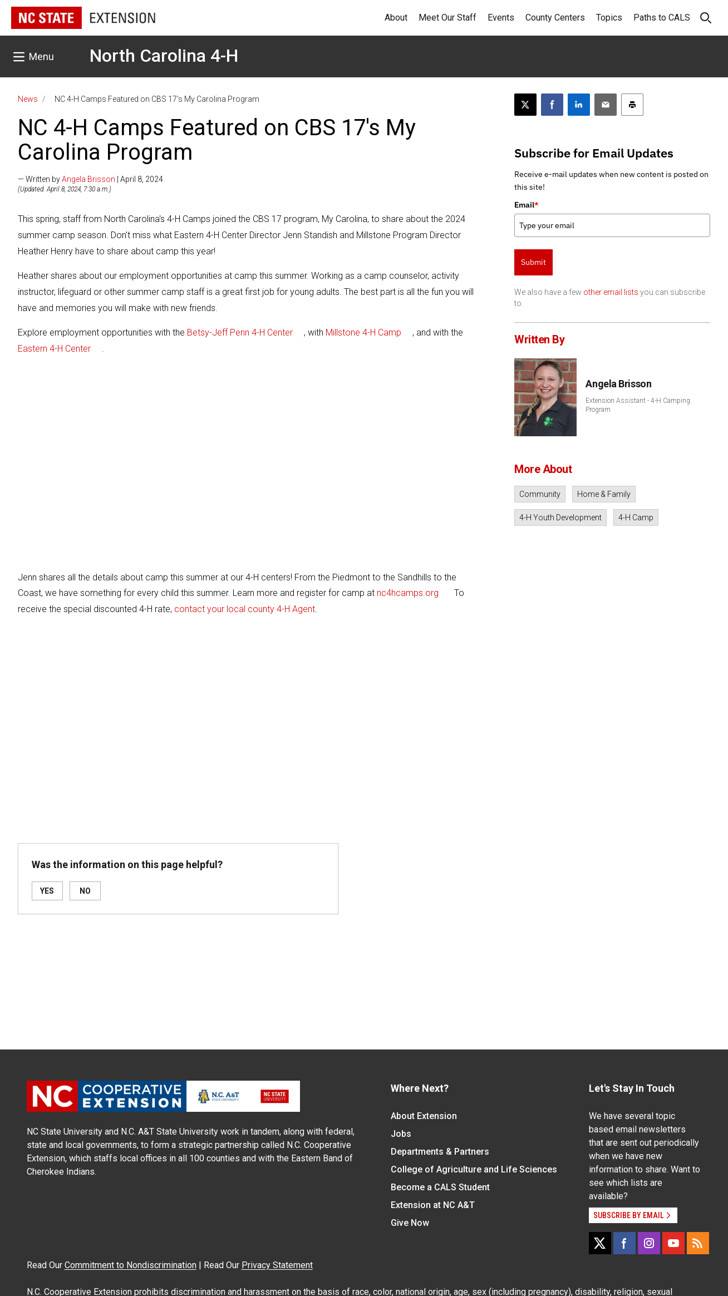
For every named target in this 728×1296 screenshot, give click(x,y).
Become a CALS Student (440, 1187)
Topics (609, 17)
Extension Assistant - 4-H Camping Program (638, 405)
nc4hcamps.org (409, 593)
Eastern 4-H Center (54, 348)
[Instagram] (649, 1243)
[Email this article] (605, 104)
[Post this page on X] (525, 104)
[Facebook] (624, 1243)
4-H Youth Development (560, 517)
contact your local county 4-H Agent (244, 609)
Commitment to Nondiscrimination (130, 1265)
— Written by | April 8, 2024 (90, 179)
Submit (533, 262)
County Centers (555, 17)
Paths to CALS (661, 17)
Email (526, 205)
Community (539, 494)
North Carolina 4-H (164, 55)
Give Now (410, 1223)
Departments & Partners (440, 1151)
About (396, 17)
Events (501, 17)
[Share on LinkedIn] (579, 104)
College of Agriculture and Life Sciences (474, 1169)
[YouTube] (673, 1243)
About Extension (424, 1116)
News (28, 99)
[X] (600, 1243)
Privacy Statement (277, 1265)
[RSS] (698, 1243)
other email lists (610, 292)
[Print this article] (632, 104)
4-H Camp (635, 517)
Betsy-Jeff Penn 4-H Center (240, 332)
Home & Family (604, 494)
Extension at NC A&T (433, 1205)
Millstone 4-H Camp (363, 332)
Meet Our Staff (447, 17)
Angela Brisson (88, 179)
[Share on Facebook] (552, 104)
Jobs (401, 1134)
